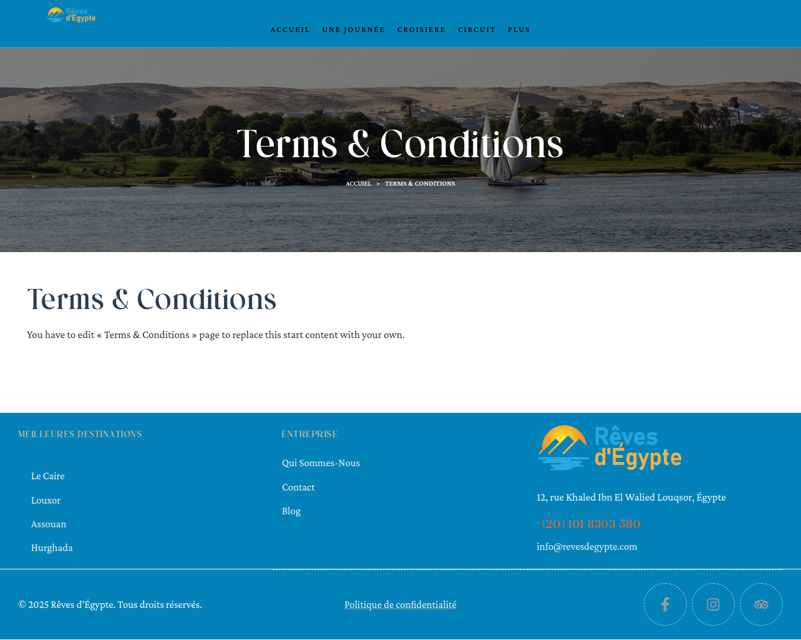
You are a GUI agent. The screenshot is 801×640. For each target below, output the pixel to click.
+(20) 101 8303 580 (589, 525)
